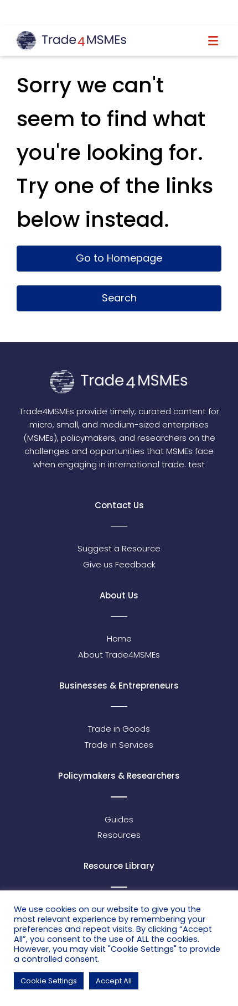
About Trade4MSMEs (119, 654)
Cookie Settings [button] (48, 981)
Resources (119, 835)
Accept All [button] (114, 981)
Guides (119, 819)
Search (119, 298)
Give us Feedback (119, 564)
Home (119, 638)
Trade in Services (119, 744)
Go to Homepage (119, 258)
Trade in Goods (119, 728)
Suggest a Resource (119, 548)
